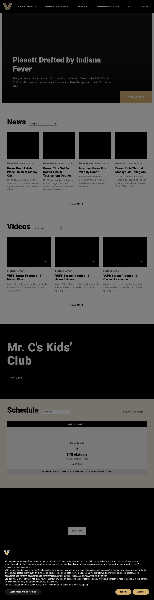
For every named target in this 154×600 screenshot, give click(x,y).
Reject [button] (123, 592)
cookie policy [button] (25, 567)
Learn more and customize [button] (23, 592)
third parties (57, 570)
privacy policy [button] (106, 561)
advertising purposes (116, 573)
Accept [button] (140, 592)
